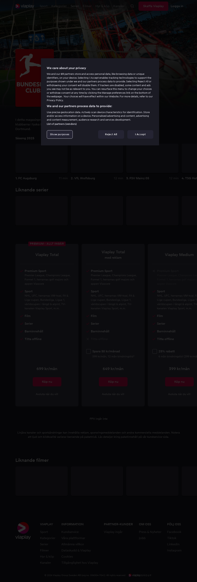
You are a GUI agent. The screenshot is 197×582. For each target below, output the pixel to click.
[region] (100, 102)
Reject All (111, 134)
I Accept (140, 134)
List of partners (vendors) (62, 124)
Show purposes (59, 134)
